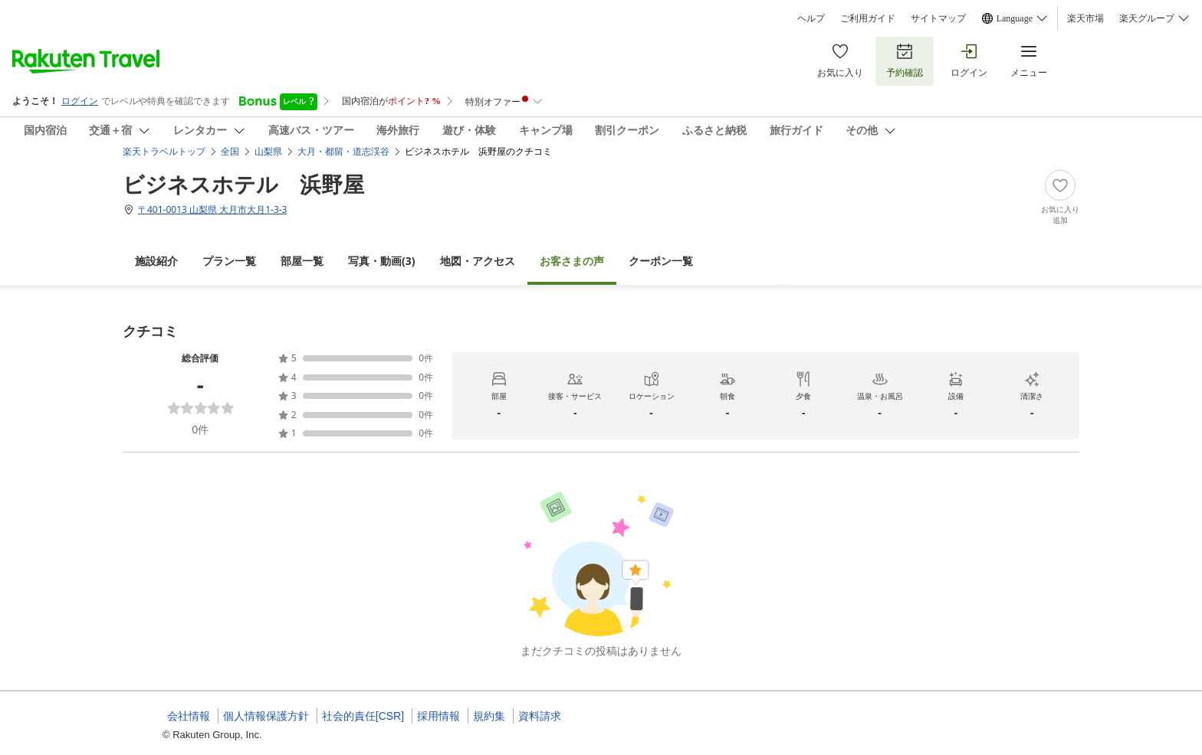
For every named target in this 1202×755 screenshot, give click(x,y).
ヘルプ (811, 18)
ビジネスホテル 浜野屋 (243, 183)
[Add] (1060, 197)
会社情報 (188, 716)
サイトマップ (938, 18)
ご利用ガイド (867, 18)
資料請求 (539, 716)
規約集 (489, 716)
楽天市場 (1085, 18)
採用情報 (438, 716)
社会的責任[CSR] (363, 716)
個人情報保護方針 (266, 716)
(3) (381, 260)
